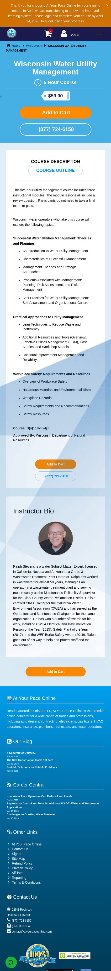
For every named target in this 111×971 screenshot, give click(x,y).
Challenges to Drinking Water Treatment (32, 814)
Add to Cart (55, 113)
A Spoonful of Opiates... (21, 752)
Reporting (19, 878)
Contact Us (17, 849)
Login (69, 34)
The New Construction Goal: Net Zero (30, 760)
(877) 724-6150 (55, 129)
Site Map (16, 858)
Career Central (26, 784)
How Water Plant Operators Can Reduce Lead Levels (39, 796)
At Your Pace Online (24, 844)
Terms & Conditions (26, 882)
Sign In (14, 854)
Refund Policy (22, 863)
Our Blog (19, 741)
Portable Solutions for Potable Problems (32, 767)
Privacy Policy (22, 868)
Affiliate (15, 873)
